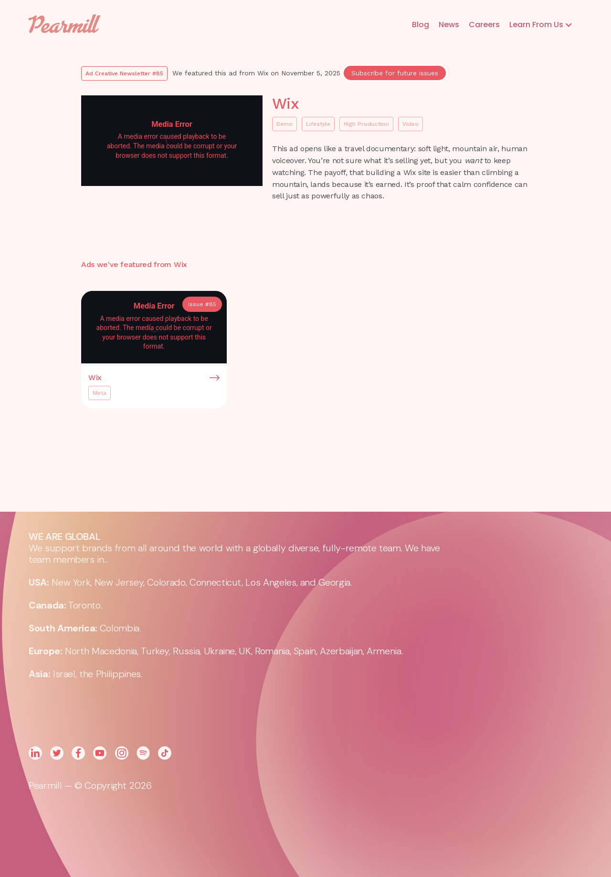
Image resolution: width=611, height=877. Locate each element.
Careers (484, 24)
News (449, 24)
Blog (420, 24)
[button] (541, 25)
